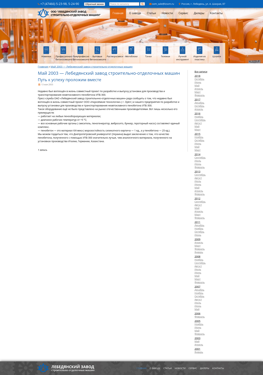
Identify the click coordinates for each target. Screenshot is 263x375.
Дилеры (199, 13)
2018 (197, 75)
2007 (197, 286)
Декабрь (199, 102)
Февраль (200, 95)
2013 (197, 171)
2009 (197, 239)
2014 (197, 154)
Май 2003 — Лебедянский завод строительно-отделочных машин (92, 66)
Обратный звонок (94, 4)
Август (198, 123)
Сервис (183, 13)
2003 (197, 338)
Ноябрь (199, 116)
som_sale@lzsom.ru (161, 3)
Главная (118, 13)
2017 (197, 99)
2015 (197, 133)
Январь (199, 252)
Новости (167, 13)
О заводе (135, 13)
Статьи (151, 13)
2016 (197, 113)
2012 (197, 198)
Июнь (198, 82)
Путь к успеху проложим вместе (69, 79)
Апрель (199, 88)
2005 (197, 321)
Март (198, 92)
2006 (197, 313)
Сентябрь (200, 120)
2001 (197, 348)
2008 (197, 256)
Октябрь (199, 79)
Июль (198, 160)
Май (197, 85)
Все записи (201, 71)
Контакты (216, 13)
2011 (197, 222)
